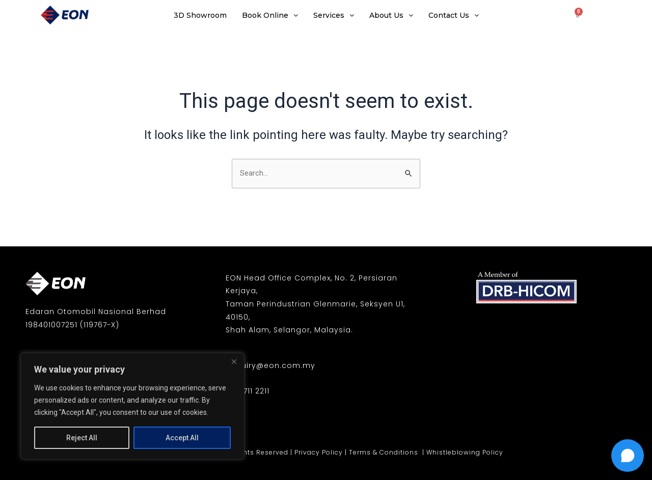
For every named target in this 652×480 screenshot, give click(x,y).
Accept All (182, 438)
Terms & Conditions (384, 452)
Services (333, 15)
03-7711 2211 (247, 391)
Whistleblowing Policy (464, 452)
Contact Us (453, 15)
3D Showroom (200, 15)
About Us (391, 15)
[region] (132, 406)
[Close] (234, 361)
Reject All (81, 438)
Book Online (270, 15)
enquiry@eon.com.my (270, 365)
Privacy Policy (318, 452)
